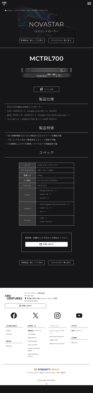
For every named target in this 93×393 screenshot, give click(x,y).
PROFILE (9, 342)
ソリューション (55, 334)
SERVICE (9, 354)
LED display (32, 342)
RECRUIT (74, 350)
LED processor (33, 349)
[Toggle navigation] (89, 4)
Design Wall (54, 350)
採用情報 (74, 345)
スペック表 (46, 92)
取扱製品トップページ (35, 338)
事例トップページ (77, 338)
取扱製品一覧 (32, 334)
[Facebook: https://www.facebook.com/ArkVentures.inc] (14, 323)
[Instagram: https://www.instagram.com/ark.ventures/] (57, 323)
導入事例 (74, 334)
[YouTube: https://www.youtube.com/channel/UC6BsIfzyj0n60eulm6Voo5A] (79, 323)
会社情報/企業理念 (12, 334)
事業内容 (9, 349)
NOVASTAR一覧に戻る (61, 41)
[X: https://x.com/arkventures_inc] (36, 323)
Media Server (33, 345)
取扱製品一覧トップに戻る (32, 42)
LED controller (33, 352)
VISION (8, 338)
